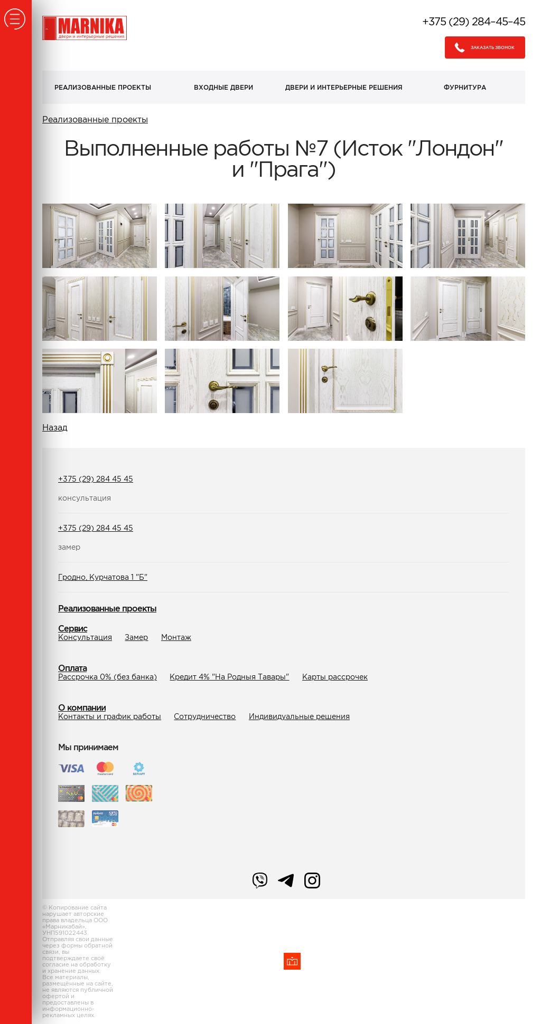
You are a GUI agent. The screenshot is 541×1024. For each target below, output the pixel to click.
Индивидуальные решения (299, 716)
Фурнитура (465, 87)
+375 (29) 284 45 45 (95, 479)
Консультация (85, 637)
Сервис (72, 628)
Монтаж (176, 637)
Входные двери (223, 87)
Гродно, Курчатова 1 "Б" (102, 577)
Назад (55, 427)
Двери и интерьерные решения (344, 87)
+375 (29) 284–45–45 (473, 21)
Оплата (72, 668)
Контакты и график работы (109, 716)
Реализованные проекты (102, 87)
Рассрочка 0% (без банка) (107, 677)
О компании (82, 707)
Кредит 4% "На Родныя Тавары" (229, 677)
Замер (136, 637)
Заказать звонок (482, 47)
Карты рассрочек (335, 677)
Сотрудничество (205, 716)
